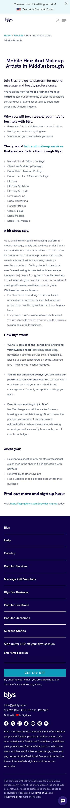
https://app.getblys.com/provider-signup (33, 503)
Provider (19, 35)
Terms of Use (12, 684)
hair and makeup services (43, 146)
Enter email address (16, 653)
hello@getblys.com (15, 705)
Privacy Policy (34, 684)
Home (7, 35)
